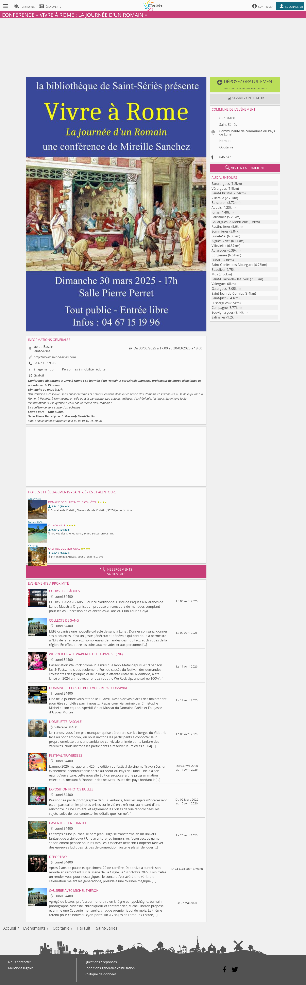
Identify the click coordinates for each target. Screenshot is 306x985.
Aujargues (219, 250)
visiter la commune (245, 167)
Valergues (218, 283)
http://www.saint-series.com (55, 357)
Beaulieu (218, 269)
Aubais (216, 207)
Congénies (219, 255)
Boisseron (218, 202)
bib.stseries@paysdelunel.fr (55, 420)
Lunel (215, 260)
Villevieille (218, 245)
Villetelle (217, 198)
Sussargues (219, 303)
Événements (34, 928)
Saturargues (220, 183)
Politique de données (100, 974)
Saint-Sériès (228, 124)
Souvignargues (222, 312)
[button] (245, 84)
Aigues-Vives (220, 241)
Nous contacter (19, 962)
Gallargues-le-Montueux (229, 222)
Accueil (9, 928)
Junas (215, 212)
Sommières (219, 231)
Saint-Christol (221, 193)
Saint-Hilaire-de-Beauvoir (230, 279)
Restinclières (221, 226)
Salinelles (218, 317)
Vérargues (219, 188)
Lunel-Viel (218, 236)
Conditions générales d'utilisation (110, 968)
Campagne (219, 307)
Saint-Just (218, 298)
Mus (214, 274)
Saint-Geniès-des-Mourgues (232, 264)
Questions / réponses (101, 962)
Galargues (219, 288)
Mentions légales (20, 968)
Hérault (225, 141)
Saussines (218, 217)
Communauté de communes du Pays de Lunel (247, 132)
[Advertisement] (153, 46)
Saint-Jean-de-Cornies (227, 293)
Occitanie (226, 147)
